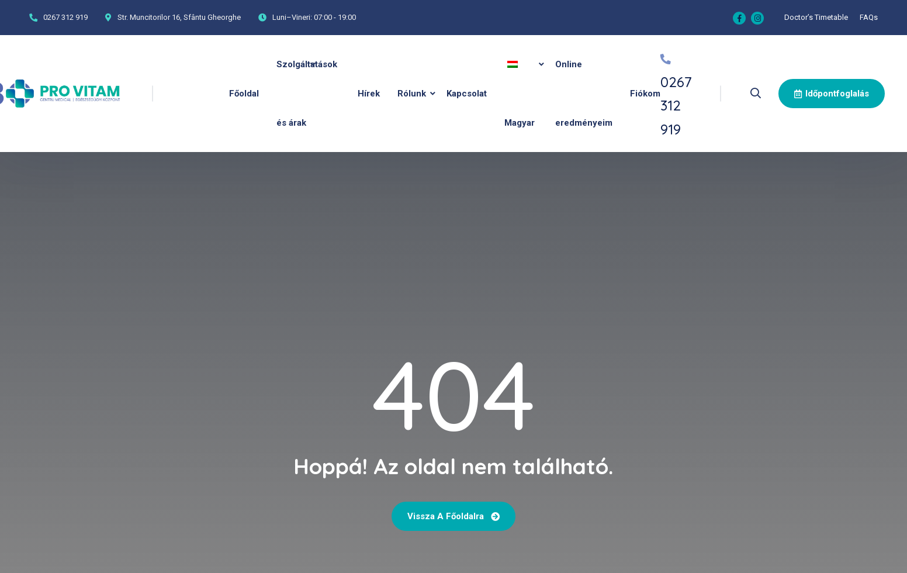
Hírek (369, 93)
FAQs (869, 17)
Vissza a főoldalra (453, 516)
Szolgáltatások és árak (306, 93)
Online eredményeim (583, 93)
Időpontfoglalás (831, 93)
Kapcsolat (466, 93)
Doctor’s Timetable (816, 17)
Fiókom (645, 93)
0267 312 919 (65, 17)
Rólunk (411, 93)
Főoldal (244, 93)
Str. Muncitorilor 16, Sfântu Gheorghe (179, 17)
